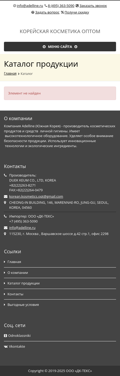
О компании (16, 272)
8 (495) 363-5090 (61, 5)
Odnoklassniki (17, 335)
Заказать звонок (93, 5)
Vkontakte (14, 346)
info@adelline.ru (30, 5)
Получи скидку (77, 12)
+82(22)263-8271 (22, 185)
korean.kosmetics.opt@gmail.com (36, 196)
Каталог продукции (22, 283)
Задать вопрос (47, 12)
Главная (10, 73)
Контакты (13, 294)
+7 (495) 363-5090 (23, 221)
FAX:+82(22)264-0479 (26, 190)
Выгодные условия (21, 304)
